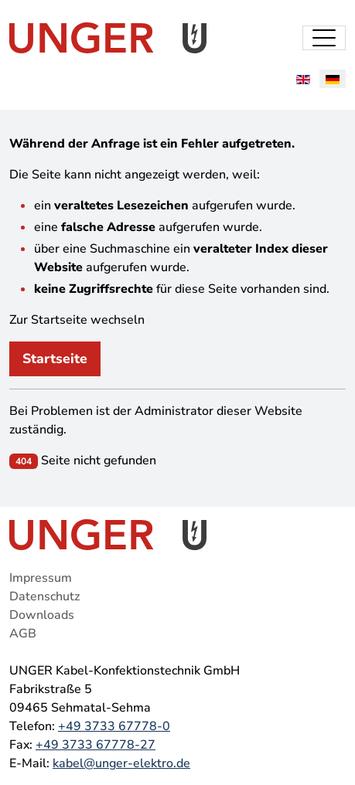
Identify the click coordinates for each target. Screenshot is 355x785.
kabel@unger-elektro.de (121, 763)
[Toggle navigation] (324, 37)
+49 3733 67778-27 (95, 744)
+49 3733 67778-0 (114, 726)
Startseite (54, 358)
